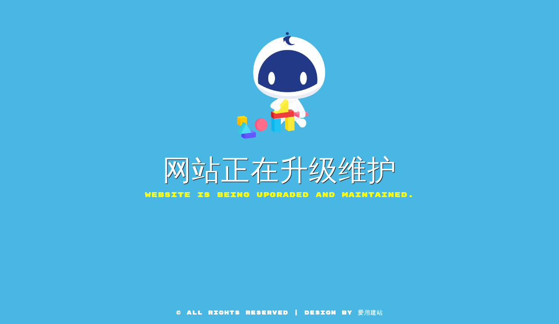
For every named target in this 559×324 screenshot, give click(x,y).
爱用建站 (370, 312)
